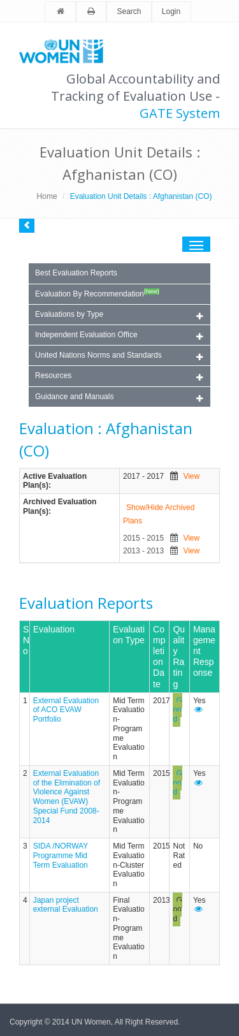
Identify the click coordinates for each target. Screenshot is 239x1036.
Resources (119, 376)
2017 (161, 700)
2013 (161, 900)
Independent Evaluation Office (119, 335)
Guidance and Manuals (119, 397)
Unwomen (67, 51)
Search (129, 11)
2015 (161, 773)
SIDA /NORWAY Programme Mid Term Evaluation (60, 855)
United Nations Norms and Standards (119, 356)
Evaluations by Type (119, 315)
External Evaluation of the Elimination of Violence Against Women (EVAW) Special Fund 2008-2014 (66, 797)
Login (171, 11)
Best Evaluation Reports (76, 272)
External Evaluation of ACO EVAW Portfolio (66, 710)
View (191, 476)
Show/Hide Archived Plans (158, 514)
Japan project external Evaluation (65, 905)
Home (47, 196)
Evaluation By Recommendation (97, 293)
